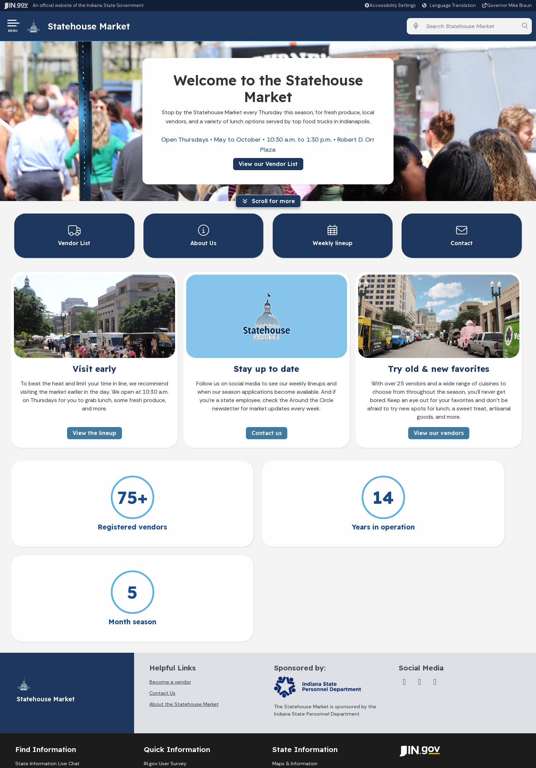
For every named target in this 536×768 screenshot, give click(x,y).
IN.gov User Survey (165, 668)
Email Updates (289, 694)
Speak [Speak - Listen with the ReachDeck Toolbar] (423, 694)
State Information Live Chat (47, 668)
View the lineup (94, 432)
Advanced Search (164, 681)
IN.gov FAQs (157, 720)
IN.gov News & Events (297, 681)
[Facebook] (404, 586)
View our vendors (439, 432)
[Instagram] (434, 586)
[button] (390, 5)
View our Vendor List (268, 166)
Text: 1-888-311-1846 (40, 732)
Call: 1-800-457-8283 (39, 720)
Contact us (266, 432)
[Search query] (470, 27)
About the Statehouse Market (184, 609)
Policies (152, 694)
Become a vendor (170, 587)
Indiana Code (287, 707)
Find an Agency (32, 707)
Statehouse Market (91, 27)
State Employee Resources (175, 732)
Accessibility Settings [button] (425, 677)
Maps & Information (295, 668)
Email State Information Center (51, 681)
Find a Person (30, 694)
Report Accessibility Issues (431, 711)
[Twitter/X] (419, 586)
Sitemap (154, 707)
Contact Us (162, 598)
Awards (280, 732)
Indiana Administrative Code (305, 720)
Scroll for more (268, 203)
